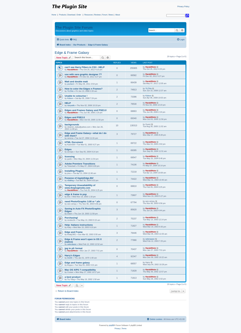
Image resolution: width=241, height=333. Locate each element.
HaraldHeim (72, 70)
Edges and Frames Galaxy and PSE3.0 (86, 110)
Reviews (97, 15)
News (111, 15)
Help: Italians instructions (79, 225)
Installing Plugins (74, 171)
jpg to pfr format (74, 248)
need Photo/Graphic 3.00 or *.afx (82, 201)
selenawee (71, 244)
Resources (88, 15)
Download (71, 15)
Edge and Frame (74, 232)
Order (79, 15)
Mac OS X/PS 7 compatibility (80, 269)
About (117, 15)
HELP (68, 103)
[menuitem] (73, 39)
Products (62, 15)
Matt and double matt (76, 81)
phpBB (111, 325)
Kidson (70, 98)
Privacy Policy (183, 6)
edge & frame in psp (76, 194)
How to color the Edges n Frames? (84, 88)
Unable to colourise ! (76, 96)
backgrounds (72, 124)
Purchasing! (71, 217)
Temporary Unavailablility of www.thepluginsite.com (80, 186)
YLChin (70, 91)
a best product (73, 277)
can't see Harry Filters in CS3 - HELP (85, 67)
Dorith (69, 258)
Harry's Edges (72, 255)
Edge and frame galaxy (77, 262)
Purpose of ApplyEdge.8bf (79, 178)
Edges (68, 149)
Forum (104, 15)
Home (54, 15)
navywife (71, 105)
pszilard (70, 84)
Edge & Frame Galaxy (72, 53)
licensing (70, 156)
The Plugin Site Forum (74, 27)
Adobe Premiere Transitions (80, 163)
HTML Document (74, 142)
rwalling (70, 180)
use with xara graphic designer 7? (83, 74)
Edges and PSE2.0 (75, 117)
